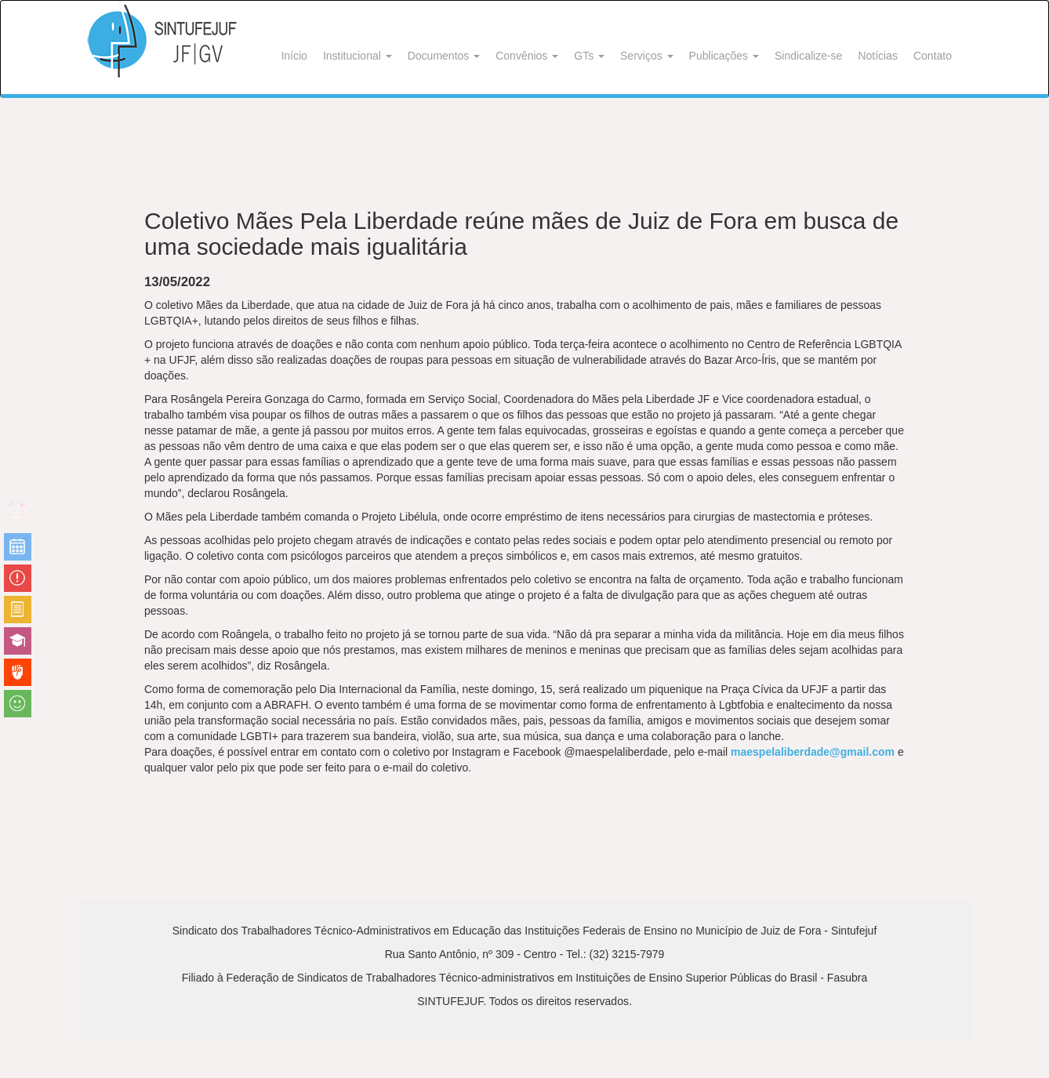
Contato (932, 55)
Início (294, 55)
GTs (589, 55)
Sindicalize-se (808, 55)
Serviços (646, 55)
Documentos (444, 55)
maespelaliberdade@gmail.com (813, 752)
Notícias (878, 55)
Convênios (526, 55)
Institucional (357, 55)
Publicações (724, 55)
